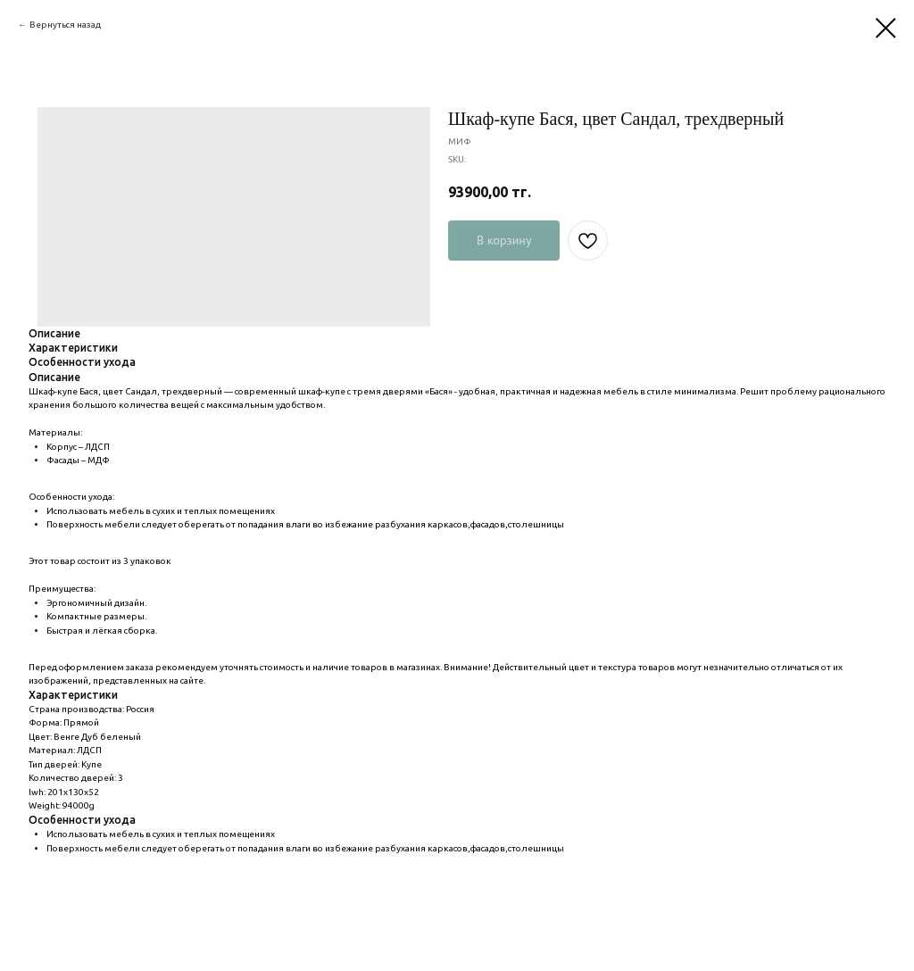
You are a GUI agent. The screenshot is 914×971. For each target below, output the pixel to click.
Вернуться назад (65, 24)
